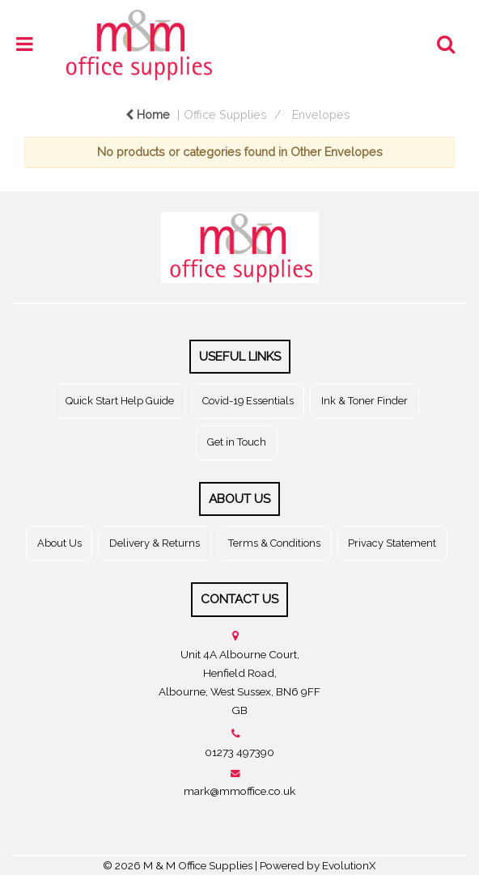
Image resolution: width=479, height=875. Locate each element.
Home (147, 114)
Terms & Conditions (274, 543)
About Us (59, 543)
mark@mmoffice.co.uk (239, 790)
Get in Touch (236, 442)
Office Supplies (225, 114)
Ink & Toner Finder (364, 401)
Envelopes (321, 114)
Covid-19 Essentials (248, 401)
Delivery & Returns (154, 543)
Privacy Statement (392, 543)
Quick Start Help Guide (120, 401)
